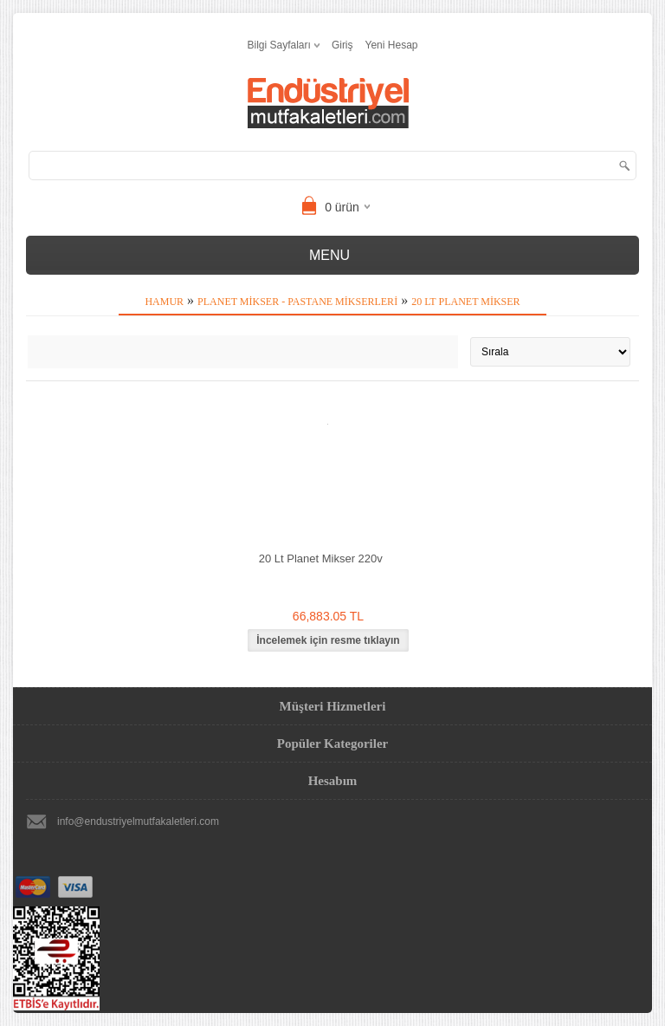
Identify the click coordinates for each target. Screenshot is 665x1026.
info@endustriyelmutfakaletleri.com (138, 821)
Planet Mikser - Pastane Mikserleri (297, 301)
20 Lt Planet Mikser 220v (321, 558)
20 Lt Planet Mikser (465, 301)
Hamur (164, 301)
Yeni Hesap (391, 45)
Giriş (342, 45)
